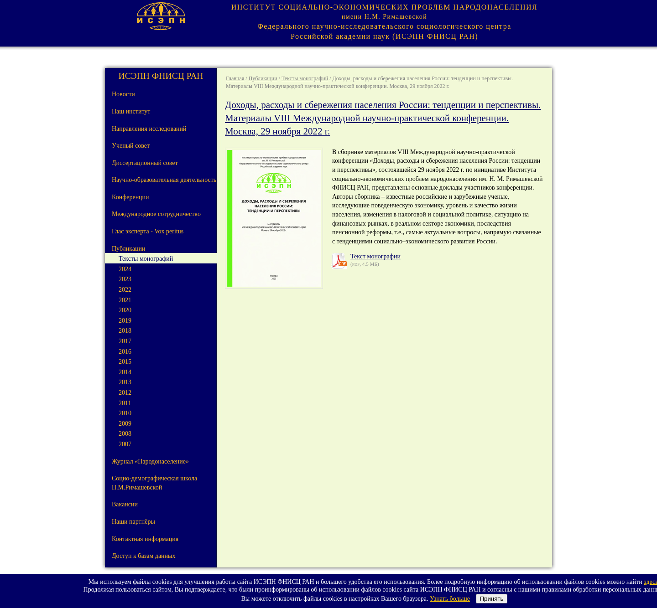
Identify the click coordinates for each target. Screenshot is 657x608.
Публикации (263, 78)
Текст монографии (375, 256)
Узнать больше (450, 598)
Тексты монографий (305, 78)
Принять (491, 598)
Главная (235, 78)
